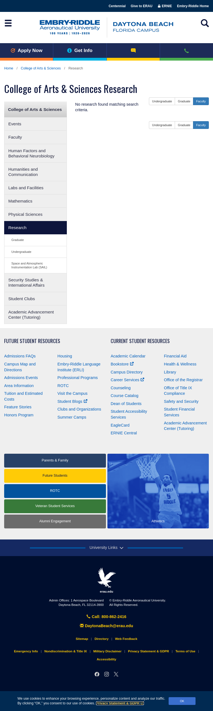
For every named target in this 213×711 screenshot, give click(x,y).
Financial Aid (175, 356)
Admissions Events (21, 377)
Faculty (15, 137)
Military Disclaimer (107, 651)
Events (14, 123)
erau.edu (106, 580)
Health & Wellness (180, 364)
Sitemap (82, 638)
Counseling (121, 388)
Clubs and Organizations (79, 409)
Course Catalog (124, 395)
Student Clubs (21, 298)
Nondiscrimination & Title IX (65, 651)
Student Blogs (72, 401)
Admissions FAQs (20, 356)
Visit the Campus (72, 393)
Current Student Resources (140, 341)
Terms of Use (185, 651)
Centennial (117, 6)
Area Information (19, 385)
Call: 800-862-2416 (106, 616)
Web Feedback (126, 638)
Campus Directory (127, 372)
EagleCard (120, 425)
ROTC (63, 385)
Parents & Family (55, 460)
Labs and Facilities (26, 187)
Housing (64, 356)
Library (170, 372)
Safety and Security (181, 401)
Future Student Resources (32, 341)
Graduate (17, 240)
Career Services (127, 380)
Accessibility (106, 659)
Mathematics (20, 201)
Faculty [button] (201, 101)
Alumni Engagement (55, 521)
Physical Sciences (25, 214)
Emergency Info (26, 651)
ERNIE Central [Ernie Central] (124, 433)
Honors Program (19, 415)
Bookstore (122, 364)
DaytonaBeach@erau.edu (106, 626)
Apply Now (26, 50)
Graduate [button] (184, 101)
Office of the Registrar (183, 380)
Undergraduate (21, 251)
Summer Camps (71, 417)
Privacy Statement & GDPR (120, 703)
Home (8, 68)
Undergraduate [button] (162, 101)
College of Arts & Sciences (41, 68)
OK (182, 701)
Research (17, 227)
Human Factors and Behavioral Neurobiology (31, 153)
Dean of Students (126, 403)
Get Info (79, 50)
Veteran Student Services (55, 506)
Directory (102, 638)
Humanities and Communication (23, 172)
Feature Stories (17, 407)
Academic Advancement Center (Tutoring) (31, 315)
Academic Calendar (128, 356)
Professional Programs (77, 377)
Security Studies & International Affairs (26, 282)
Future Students (54, 476)
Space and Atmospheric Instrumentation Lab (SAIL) (29, 265)
